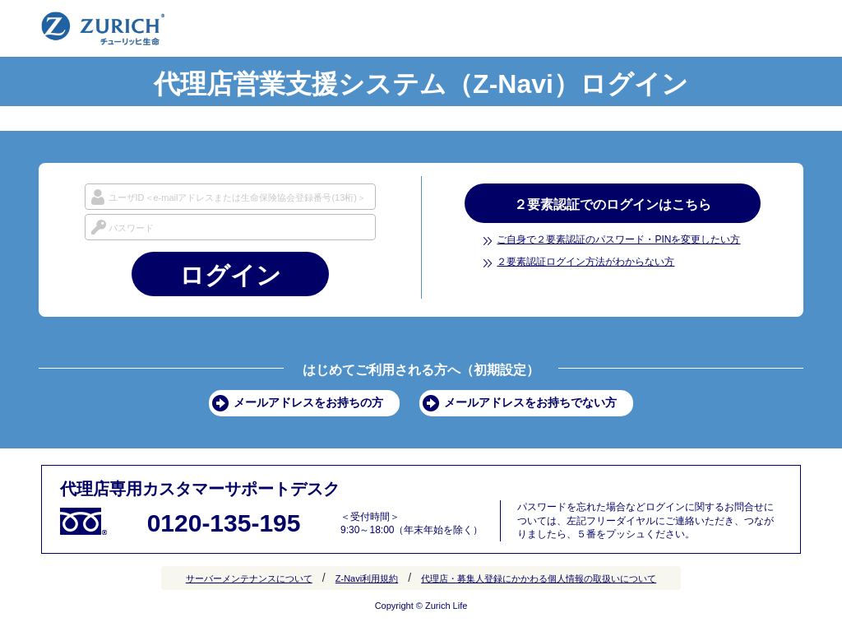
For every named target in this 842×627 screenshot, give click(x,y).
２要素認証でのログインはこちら (612, 204)
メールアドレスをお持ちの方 (308, 402)
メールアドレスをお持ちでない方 (530, 402)
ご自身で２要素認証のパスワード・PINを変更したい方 (618, 239)
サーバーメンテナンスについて (249, 578)
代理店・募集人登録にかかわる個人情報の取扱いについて (538, 578)
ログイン (230, 275)
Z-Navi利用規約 (366, 578)
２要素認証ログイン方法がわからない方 (585, 261)
